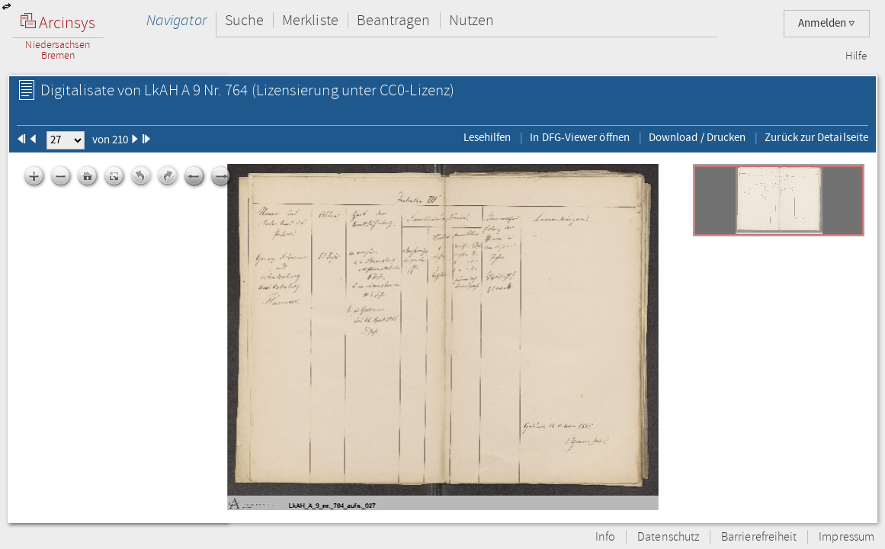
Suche (244, 20)
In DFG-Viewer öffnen (580, 137)
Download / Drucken (697, 137)
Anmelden (826, 23)
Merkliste (310, 20)
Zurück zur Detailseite (816, 137)
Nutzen (471, 20)
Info (605, 537)
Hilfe (856, 56)
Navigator (176, 20)
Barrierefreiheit (759, 537)
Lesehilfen (487, 137)
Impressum (846, 537)
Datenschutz (668, 537)
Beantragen (394, 20)
